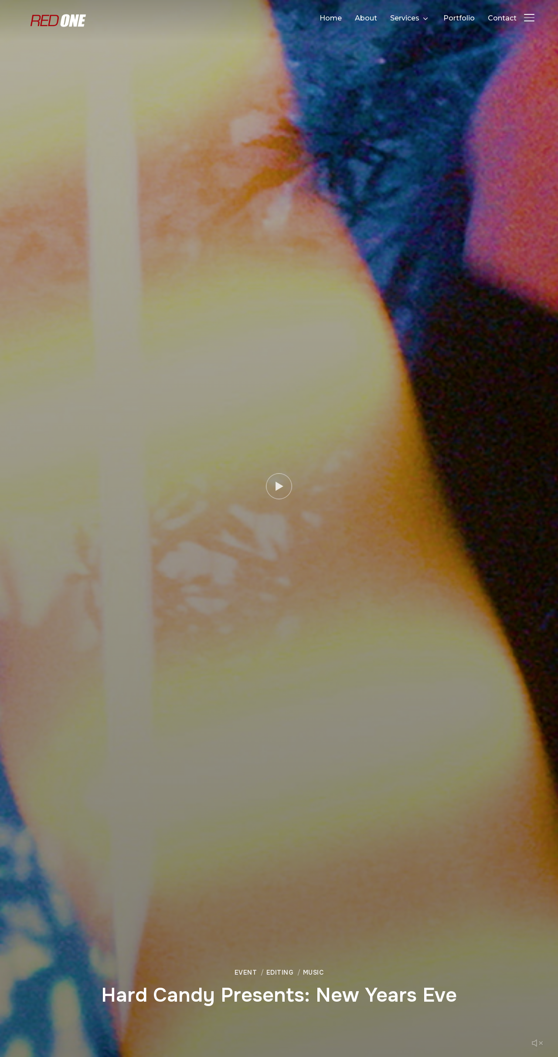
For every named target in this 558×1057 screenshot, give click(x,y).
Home (331, 18)
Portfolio (459, 18)
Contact (502, 18)
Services (404, 18)
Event (246, 972)
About (366, 18)
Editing (280, 972)
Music (313, 972)
